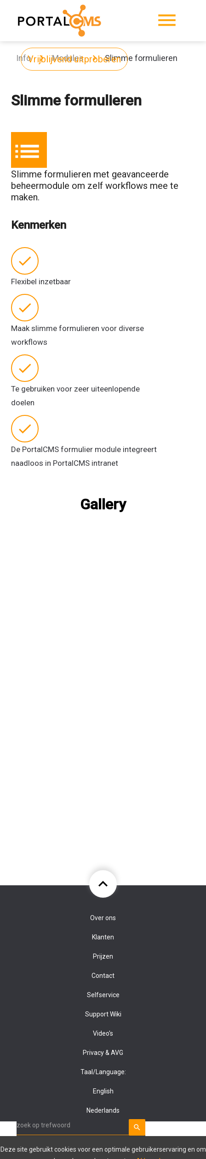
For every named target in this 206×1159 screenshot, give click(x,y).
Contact (103, 975)
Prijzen (103, 956)
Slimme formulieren (141, 58)
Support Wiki (103, 1014)
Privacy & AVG (103, 1052)
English (103, 1091)
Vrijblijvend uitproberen (74, 59)
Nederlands (103, 1110)
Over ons (103, 918)
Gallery (103, 504)
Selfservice (103, 995)
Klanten (103, 937)
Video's (103, 1033)
